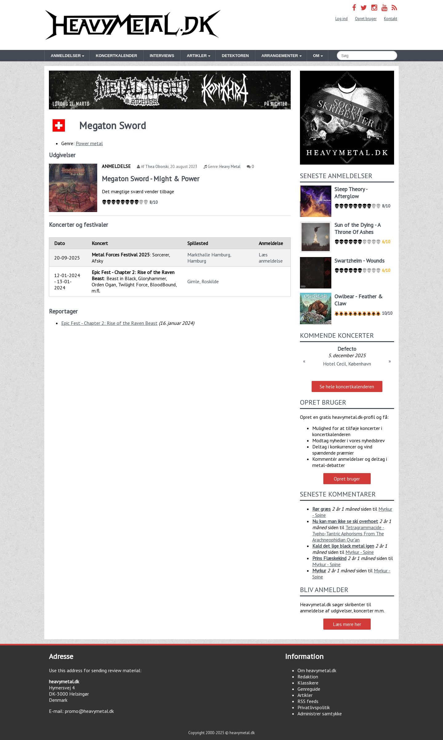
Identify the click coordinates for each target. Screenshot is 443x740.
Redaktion (307, 676)
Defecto (346, 348)
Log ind (341, 18)
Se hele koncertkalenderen (347, 386)
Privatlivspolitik (313, 707)
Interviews (162, 55)
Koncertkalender (116, 55)
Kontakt (390, 18)
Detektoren (235, 55)
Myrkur (319, 570)
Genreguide (308, 689)
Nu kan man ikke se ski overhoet (345, 521)
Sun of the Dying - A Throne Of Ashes (357, 228)
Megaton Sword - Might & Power (150, 178)
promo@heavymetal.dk (89, 711)
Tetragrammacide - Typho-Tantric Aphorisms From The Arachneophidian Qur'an (348, 533)
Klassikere (307, 683)
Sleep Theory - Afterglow (350, 193)
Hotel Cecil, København (347, 364)
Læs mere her (347, 624)
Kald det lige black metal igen (343, 546)
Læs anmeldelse (271, 257)
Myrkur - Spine (359, 552)
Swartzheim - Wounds (359, 260)
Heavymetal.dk (133, 25)
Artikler (305, 695)
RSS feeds (307, 701)
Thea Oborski (157, 166)
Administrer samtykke (319, 713)
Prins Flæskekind (329, 558)
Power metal (89, 143)
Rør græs (321, 509)
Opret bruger (366, 18)
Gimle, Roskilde (203, 281)
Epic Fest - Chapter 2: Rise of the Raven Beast (109, 323)
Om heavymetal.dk (316, 670)
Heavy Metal (230, 166)
